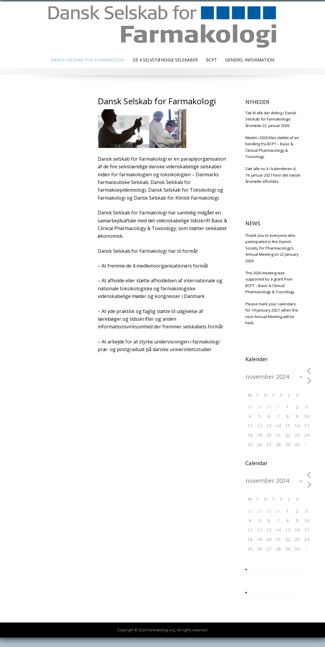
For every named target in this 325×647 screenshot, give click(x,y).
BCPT (211, 60)
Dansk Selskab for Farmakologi (87, 60)
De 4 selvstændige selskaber (165, 60)
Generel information (249, 60)
